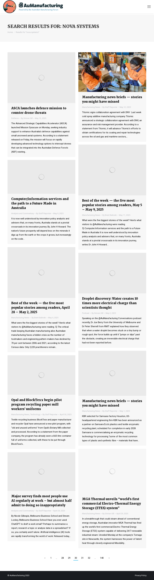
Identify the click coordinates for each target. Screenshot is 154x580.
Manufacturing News (91, 107)
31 (82, 558)
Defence (15, 118)
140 (102, 558)
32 (89, 558)
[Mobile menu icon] (149, 7)
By (27, 118)
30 (76, 558)
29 (69, 558)
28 (62, 558)
